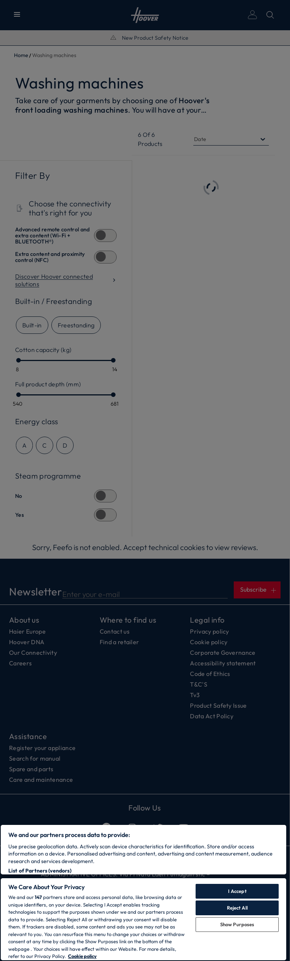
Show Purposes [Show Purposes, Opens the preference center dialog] (237, 924)
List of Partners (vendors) (39, 870)
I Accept (237, 891)
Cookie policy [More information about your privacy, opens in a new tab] (82, 956)
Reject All (237, 908)
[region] (143, 892)
